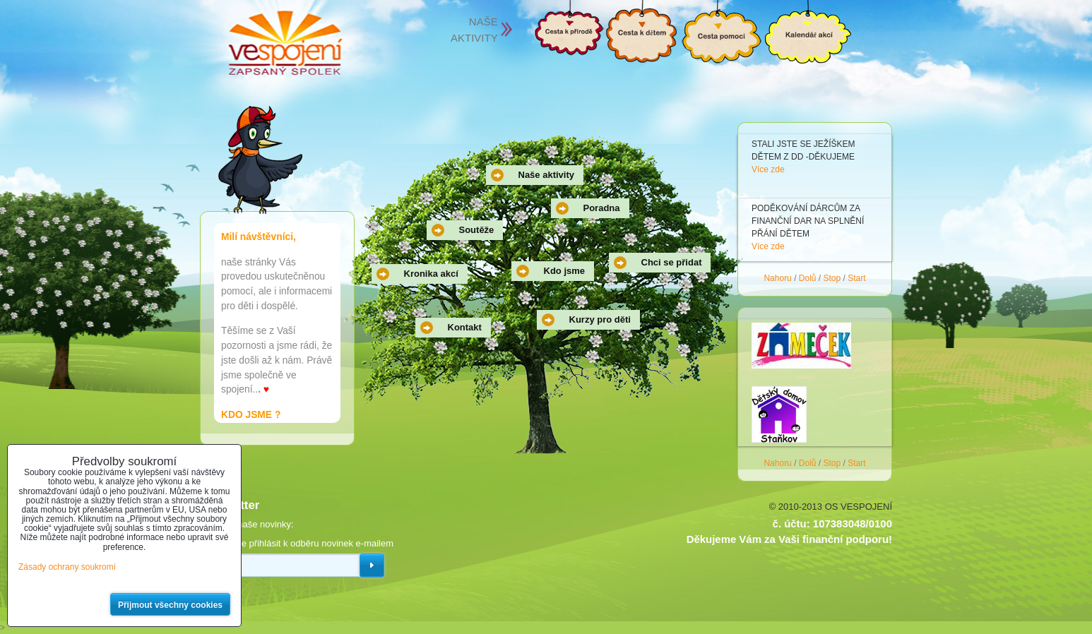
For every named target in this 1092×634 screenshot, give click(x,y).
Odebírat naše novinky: (246, 524)
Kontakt (465, 327)
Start (856, 278)
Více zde (768, 169)
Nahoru (777, 278)
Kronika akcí (431, 273)
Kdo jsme (565, 270)
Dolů (808, 278)
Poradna (601, 208)
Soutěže (476, 230)
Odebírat (372, 566)
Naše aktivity (546, 174)
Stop (832, 278)
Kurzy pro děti (600, 319)
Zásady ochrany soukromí (67, 567)
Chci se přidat (671, 262)
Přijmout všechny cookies (170, 605)
